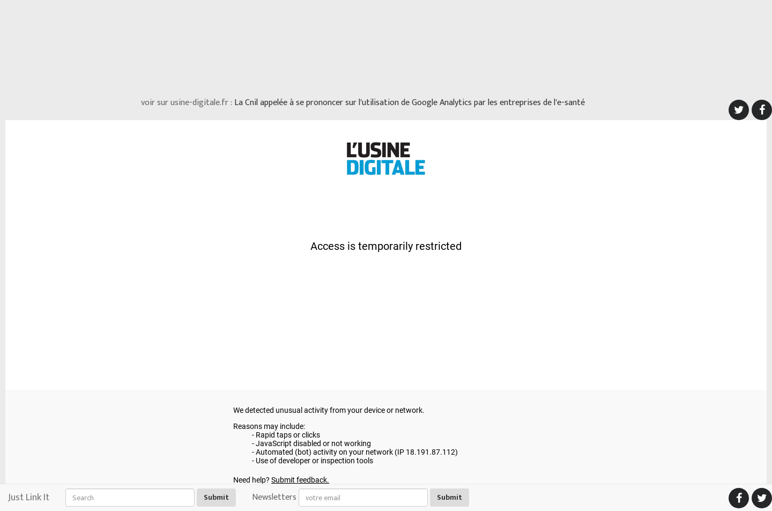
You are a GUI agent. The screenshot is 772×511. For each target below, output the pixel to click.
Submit (216, 497)
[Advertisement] (386, 45)
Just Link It (28, 498)
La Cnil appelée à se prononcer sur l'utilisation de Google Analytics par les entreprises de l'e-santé (409, 102)
